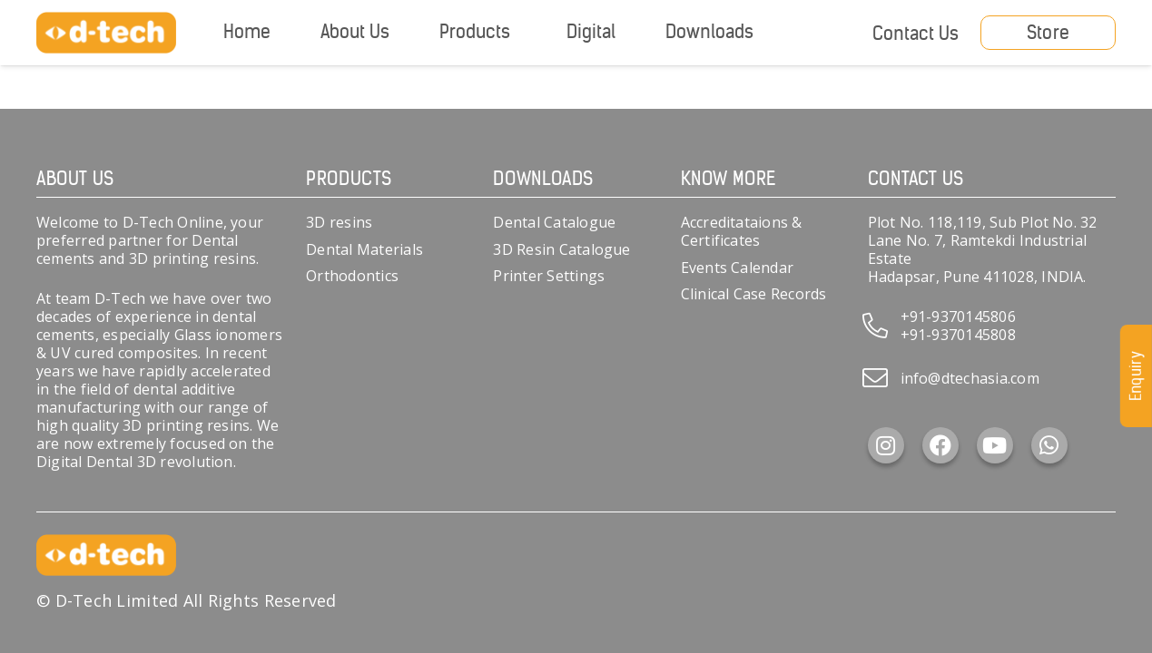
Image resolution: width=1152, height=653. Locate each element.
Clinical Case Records (754, 294)
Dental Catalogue (554, 222)
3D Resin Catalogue (561, 249)
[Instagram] (886, 445)
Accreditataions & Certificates (741, 231)
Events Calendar (737, 268)
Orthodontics (352, 276)
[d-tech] (106, 33)
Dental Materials (364, 249)
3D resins (339, 222)
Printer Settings (549, 276)
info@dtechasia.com (970, 378)
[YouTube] (995, 445)
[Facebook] (940, 445)
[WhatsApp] (1049, 445)
